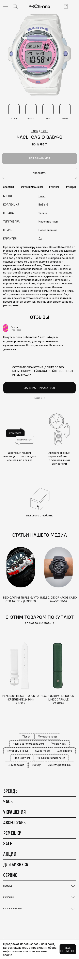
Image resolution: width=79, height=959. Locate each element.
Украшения (14, 812)
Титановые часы (17, 750)
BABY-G (43, 204)
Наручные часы (48, 221)
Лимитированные (59, 765)
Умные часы (58, 743)
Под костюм (22, 758)
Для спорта (64, 750)
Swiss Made (42, 750)
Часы (8, 801)
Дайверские (16, 765)
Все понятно (67, 949)
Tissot (26, 736)
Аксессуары (15, 822)
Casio (41, 196)
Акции (9, 854)
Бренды (10, 791)
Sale (7, 843)
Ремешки (12, 833)
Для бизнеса (15, 865)
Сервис (10, 875)
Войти (37, 398)
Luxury (36, 765)
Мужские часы (47, 736)
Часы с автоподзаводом (28, 743)
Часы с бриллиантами (51, 758)
